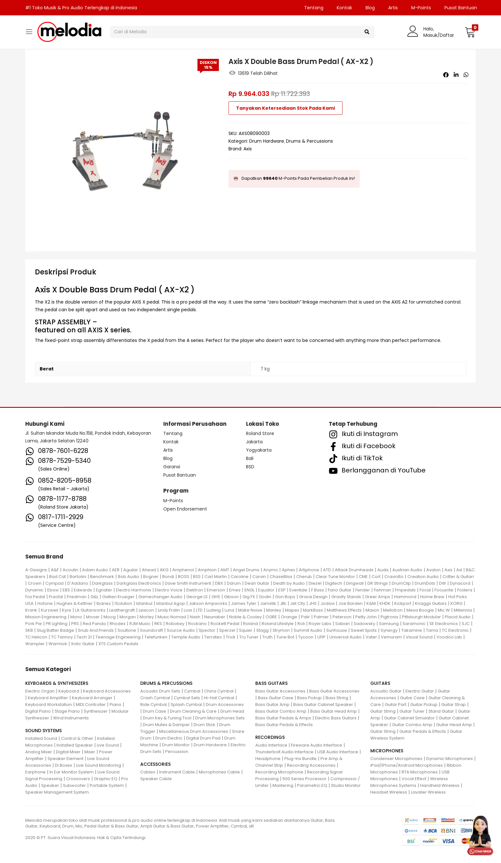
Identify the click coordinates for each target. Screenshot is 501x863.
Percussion (176, 751)
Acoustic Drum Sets (160, 691)
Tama (432, 630)
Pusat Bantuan (460, 7)
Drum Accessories (225, 704)
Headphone (268, 759)
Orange (289, 617)
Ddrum (234, 583)
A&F (55, 570)
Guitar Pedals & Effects (422, 731)
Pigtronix (389, 617)
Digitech (333, 583)
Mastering (283, 785)
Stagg (262, 630)
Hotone (45, 603)
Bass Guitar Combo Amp (280, 711)
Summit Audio (308, 630)
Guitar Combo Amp (412, 725)
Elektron (194, 590)
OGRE (271, 617)
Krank (31, 610)
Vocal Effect (414, 779)
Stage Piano (67, 711)
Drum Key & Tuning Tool (167, 718)
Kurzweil (49, 610)
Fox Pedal (35, 597)
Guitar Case (412, 698)
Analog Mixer (38, 752)
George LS (197, 597)
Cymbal (192, 691)
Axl (459, 570)
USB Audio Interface (337, 752)
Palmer (321, 617)
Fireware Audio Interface (316, 745)
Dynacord (460, 583)
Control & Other (77, 738)
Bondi (168, 577)
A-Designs (36, 570)
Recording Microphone (279, 772)
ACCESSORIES (155, 764)
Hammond (405, 597)
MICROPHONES (386, 751)
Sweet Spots (364, 630)
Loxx (188, 610)
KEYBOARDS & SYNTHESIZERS (56, 683)
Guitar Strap (453, 704)
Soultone (127, 630)
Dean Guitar (257, 583)
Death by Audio (289, 583)
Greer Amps (377, 597)
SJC (466, 624)
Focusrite (444, 590)
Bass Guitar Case (275, 698)
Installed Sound (41, 738)
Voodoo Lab (449, 637)
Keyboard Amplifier (48, 698)
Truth (267, 637)
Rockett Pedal (225, 624)
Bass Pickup (309, 698)
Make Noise (250, 610)
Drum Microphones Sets (220, 718)
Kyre (66, 610)
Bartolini (78, 577)
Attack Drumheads (354, 570)
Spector (207, 630)
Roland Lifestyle (278, 624)
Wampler (35, 644)
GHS (216, 597)
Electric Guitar (419, 691)
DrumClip (401, 583)
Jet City (297, 603)
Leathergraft (122, 610)
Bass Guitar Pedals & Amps (283, 718)
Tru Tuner (248, 637)
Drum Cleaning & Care (193, 711)
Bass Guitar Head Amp (333, 711)
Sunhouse (336, 630)
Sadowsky (364, 624)
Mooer (93, 617)
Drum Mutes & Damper (166, 725)
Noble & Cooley (245, 617)
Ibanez (103, 603)
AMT (224, 570)
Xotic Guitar (83, 644)
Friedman (77, 597)
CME (363, 577)
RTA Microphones (420, 772)
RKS (158, 624)
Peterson (342, 617)
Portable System (107, 785)
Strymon (281, 630)
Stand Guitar (441, 711)
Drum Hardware (266, 141)
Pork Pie (33, 624)
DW (442, 583)
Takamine (411, 630)
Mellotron (393, 610)
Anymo (270, 570)
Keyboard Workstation (48, 704)
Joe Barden (350, 603)
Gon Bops (285, 597)
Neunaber (214, 617)
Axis (247, 149)
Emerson (216, 590)
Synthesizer (96, 711)
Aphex (288, 570)
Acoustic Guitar (386, 691)
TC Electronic (455, 630)
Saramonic (414, 624)
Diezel (315, 583)
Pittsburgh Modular (421, 617)
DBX (219, 583)
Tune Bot (285, 637)
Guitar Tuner (412, 711)
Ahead (149, 570)
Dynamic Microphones (449, 759)
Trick (230, 637)
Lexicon (146, 610)
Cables (147, 772)
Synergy (389, 630)
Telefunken (155, 637)
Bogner (150, 577)
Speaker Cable (156, 779)
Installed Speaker (75, 745)
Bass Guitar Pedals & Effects (284, 725)
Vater (371, 637)
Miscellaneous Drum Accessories (193, 731)
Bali (249, 458)
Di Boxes (63, 765)
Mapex (292, 610)
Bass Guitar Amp (272, 704)
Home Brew (432, 597)
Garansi (171, 466)
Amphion (207, 570)
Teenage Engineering (118, 637)
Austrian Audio (407, 570)
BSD (250, 466)
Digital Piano (38, 711)
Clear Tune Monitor (335, 577)
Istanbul (144, 603)
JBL (283, 603)
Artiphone (309, 570)
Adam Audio (95, 570)
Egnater (104, 590)
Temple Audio (185, 637)
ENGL (249, 590)
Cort (376, 577)
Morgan (127, 617)
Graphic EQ (105, 779)
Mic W (444, 610)
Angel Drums (246, 570)
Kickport (402, 603)
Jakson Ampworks (208, 603)
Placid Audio (458, 617)
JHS (313, 603)
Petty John (366, 617)
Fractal (56, 597)
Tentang (313, 7)
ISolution (123, 603)
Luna (229, 610)
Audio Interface (271, 745)
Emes (235, 590)
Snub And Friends (96, 630)
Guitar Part (395, 704)
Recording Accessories (311, 765)
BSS (197, 577)
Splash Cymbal (186, 704)
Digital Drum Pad (203, 738)
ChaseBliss (281, 577)
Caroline (240, 577)
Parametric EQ (312, 785)
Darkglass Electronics (139, 583)
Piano (115, 704)
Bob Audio (128, 577)
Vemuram (391, 637)
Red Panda (94, 624)
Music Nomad (172, 617)
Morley (147, 617)
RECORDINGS (270, 737)
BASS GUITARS (271, 683)
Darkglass (102, 583)
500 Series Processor (304, 779)
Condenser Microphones (396, 759)
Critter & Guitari (458, 577)
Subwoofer (74, 785)
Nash (195, 617)
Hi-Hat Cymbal (219, 698)
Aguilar (130, 570)
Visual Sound (419, 637)
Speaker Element (65, 759)
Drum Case (154, 711)
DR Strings (377, 583)
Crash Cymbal (155, 698)
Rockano (197, 624)
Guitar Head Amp (454, 725)
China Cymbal (219, 691)
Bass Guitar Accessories (280, 691)
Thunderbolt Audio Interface (284, 752)
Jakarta (254, 442)
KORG (456, 603)
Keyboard (68, 691)
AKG (164, 570)
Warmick (58, 644)
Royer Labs (320, 624)
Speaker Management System (57, 792)
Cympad (54, 583)
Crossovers (78, 779)
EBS (66, 590)
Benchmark (102, 577)
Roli (301, 624)
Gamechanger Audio (160, 597)
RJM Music (139, 624)
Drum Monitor (176, 745)
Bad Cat (57, 577)
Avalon (433, 570)
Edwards (83, 590)
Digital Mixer (68, 752)
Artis (393, 7)
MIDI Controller (91, 704)
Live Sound (108, 745)
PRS (75, 624)
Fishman (382, 590)
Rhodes (118, 624)
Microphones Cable (219, 772)
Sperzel (227, 630)
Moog (110, 617)
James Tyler (243, 603)
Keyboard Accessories (107, 691)
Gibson (231, 597)
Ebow (53, 590)
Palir (305, 617)
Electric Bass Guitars (336, 718)
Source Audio (181, 630)
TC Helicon (36, 637)
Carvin (259, 577)
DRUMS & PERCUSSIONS (166, 683)
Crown (35, 583)
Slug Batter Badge (55, 630)
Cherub (304, 577)
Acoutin (70, 570)
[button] (470, 32)
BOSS (183, 577)
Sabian (342, 624)
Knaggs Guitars (431, 603)
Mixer (89, 752)
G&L (94, 597)
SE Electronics (443, 624)
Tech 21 (84, 637)
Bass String (337, 698)
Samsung (389, 624)
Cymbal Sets (187, 698)
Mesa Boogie (420, 610)
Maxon (372, 610)
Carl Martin (215, 577)
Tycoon (305, 637)
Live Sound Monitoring (98, 765)
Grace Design (313, 597)
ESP (282, 590)
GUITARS (380, 683)
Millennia (463, 610)
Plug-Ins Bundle (300, 759)
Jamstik (268, 603)
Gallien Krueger (118, 597)
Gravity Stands (346, 597)
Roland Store (260, 433)
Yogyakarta (259, 450)
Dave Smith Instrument (188, 583)
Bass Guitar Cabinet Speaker (323, 704)
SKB (29, 630)
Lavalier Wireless (428, 792)
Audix (383, 570)
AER (115, 570)
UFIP (321, 637)
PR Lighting (56, 624)
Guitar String (383, 711)
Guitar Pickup (423, 704)
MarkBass (313, 610)
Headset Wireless (388, 792)
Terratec (213, 637)
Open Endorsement (185, 509)
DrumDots (425, 583)
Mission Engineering (45, 617)
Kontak (344, 7)
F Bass (317, 590)
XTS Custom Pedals (118, 644)
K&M (371, 603)
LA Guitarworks (90, 610)
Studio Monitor (346, 785)
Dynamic (34, 590)
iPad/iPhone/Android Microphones (406, 765)
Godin (265, 597)
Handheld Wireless (439, 785)
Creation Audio (423, 577)
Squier (245, 630)
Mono (76, 617)
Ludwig (213, 610)
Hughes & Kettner (75, 603)
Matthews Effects (344, 610)
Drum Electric (168, 738)
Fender (362, 590)
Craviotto (394, 577)
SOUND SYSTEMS (43, 730)
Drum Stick (204, 725)
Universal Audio (345, 637)
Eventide (298, 590)
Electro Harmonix (133, 590)
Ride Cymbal (153, 704)
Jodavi (327, 603)
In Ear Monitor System (72, 772)
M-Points (421, 7)
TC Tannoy (62, 637)
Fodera (464, 590)
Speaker (50, 785)
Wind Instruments (71, 718)
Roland (250, 624)
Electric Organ (40, 691)
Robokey (175, 624)
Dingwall (355, 583)
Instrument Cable (177, 772)
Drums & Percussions (309, 141)
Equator (266, 590)
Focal (425, 590)
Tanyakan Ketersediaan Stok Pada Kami (285, 108)
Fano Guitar (339, 590)
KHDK (385, 603)
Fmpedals (405, 590)
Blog (370, 7)
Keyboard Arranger (92, 698)
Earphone (35, 772)
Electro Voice (168, 590)
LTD (199, 610)
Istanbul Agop (170, 603)
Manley (273, 610)
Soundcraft (151, 630)
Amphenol (183, 570)
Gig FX (249, 597)
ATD (327, 570)
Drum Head (232, 711)
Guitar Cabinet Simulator (409, 718)
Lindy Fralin (169, 610)
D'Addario (77, 583)
